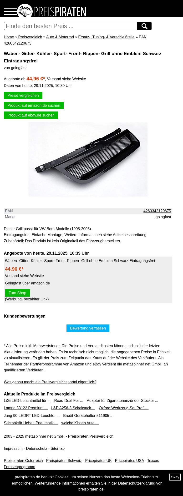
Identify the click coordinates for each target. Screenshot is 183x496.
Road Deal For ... (68, 401)
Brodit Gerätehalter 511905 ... (88, 416)
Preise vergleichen (23, 95)
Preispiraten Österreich (23, 461)
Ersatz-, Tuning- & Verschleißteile (106, 37)
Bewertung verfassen (88, 328)
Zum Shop (17, 293)
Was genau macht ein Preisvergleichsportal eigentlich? (50, 382)
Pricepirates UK (98, 461)
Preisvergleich (30, 37)
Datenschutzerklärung (136, 483)
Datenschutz (36, 448)
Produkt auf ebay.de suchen (31, 115)
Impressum (13, 448)
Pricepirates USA (129, 461)
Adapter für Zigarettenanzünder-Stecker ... (122, 401)
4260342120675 (157, 211)
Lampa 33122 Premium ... (26, 408)
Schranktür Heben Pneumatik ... (31, 423)
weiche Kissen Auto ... (80, 423)
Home (9, 37)
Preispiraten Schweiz (64, 461)
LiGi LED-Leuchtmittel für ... (27, 401)
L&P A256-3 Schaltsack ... (73, 408)
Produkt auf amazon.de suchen (33, 105)
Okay (175, 477)
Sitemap (58, 448)
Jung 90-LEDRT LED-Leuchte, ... (32, 416)
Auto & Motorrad (60, 37)
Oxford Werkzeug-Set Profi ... (124, 408)
